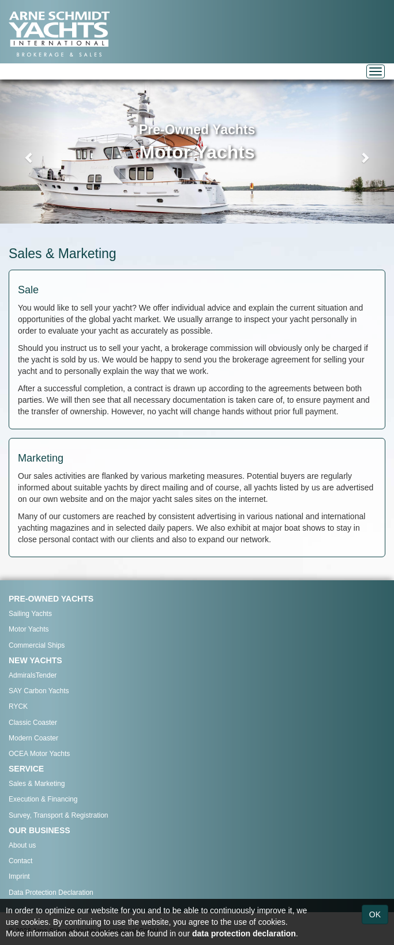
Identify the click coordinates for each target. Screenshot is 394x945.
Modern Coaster (33, 738)
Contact (20, 861)
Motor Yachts (29, 629)
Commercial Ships (37, 645)
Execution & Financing (43, 799)
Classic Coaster (33, 723)
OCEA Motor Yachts (39, 754)
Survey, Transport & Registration (58, 815)
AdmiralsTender (33, 675)
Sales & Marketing (37, 784)
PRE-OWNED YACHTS (51, 598)
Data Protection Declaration (51, 893)
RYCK (18, 706)
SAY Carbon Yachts (39, 691)
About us (22, 845)
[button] (29, 152)
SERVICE (26, 768)
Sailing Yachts (30, 614)
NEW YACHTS (35, 660)
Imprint (19, 876)
